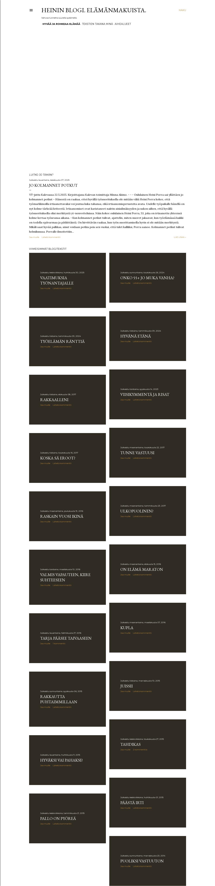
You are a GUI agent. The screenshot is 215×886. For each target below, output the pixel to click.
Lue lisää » (180, 237)
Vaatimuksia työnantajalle (57, 280)
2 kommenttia (140, 749)
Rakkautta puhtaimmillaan (58, 699)
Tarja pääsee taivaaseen (66, 638)
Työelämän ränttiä (62, 341)
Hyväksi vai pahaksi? (61, 760)
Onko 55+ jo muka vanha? (147, 277)
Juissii (126, 686)
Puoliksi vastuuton (142, 861)
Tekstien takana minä (96, 24)
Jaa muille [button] (34, 237)
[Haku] (182, 10)
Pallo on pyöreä (58, 818)
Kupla (126, 627)
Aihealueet (122, 24)
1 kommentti (59, 643)
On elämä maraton (141, 569)
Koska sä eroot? (57, 458)
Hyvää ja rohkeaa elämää (60, 24)
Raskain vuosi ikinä (61, 516)
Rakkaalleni (54, 399)
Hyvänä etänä (135, 336)
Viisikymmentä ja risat (144, 394)
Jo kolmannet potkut (53, 185)
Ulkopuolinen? (137, 511)
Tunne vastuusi (137, 452)
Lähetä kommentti (51, 237)
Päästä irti (132, 802)
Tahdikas (130, 744)
